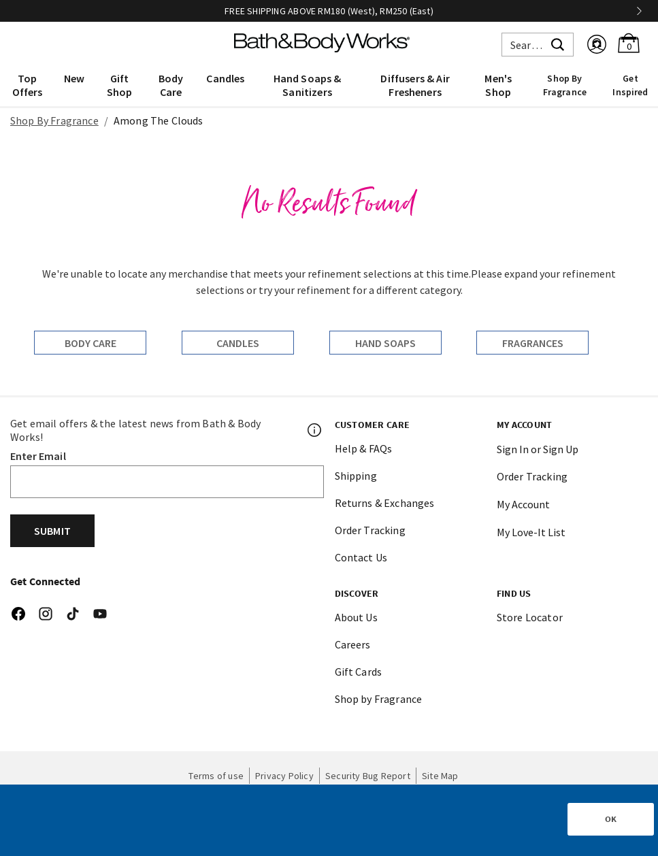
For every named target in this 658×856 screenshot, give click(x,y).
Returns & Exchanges (385, 503)
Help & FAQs (364, 448)
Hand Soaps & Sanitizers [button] (308, 85)
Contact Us (361, 557)
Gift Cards (358, 671)
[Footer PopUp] (315, 430)
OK (610, 819)
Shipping (356, 475)
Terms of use (216, 776)
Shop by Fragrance (379, 699)
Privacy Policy (284, 776)
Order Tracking (370, 530)
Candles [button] (225, 78)
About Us (356, 617)
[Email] (167, 481)
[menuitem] (27, 84)
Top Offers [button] (27, 85)
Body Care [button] (171, 85)
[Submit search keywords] (557, 43)
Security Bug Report (367, 776)
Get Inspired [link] (630, 85)
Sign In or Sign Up (537, 449)
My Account (523, 504)
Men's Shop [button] (498, 85)
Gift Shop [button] (120, 85)
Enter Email (38, 456)
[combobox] (537, 44)
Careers (353, 644)
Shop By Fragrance (54, 120)
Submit (52, 531)
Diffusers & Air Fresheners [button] (414, 85)
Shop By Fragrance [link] (565, 85)
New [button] (74, 78)
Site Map (440, 776)
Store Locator (530, 617)
